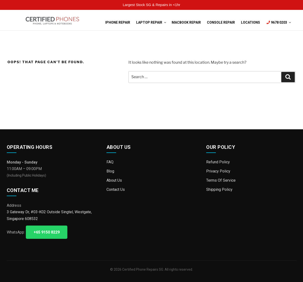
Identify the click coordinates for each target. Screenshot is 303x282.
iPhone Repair (117, 22)
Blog (110, 171)
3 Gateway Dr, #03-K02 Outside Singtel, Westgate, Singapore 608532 (49, 215)
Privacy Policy (218, 171)
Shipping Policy (219, 189)
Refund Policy (218, 162)
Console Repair (221, 22)
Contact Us (115, 189)
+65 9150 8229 (47, 232)
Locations (250, 22)
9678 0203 (278, 22)
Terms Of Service (221, 180)
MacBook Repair (186, 22)
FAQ (109, 162)
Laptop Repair (151, 22)
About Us (114, 180)
